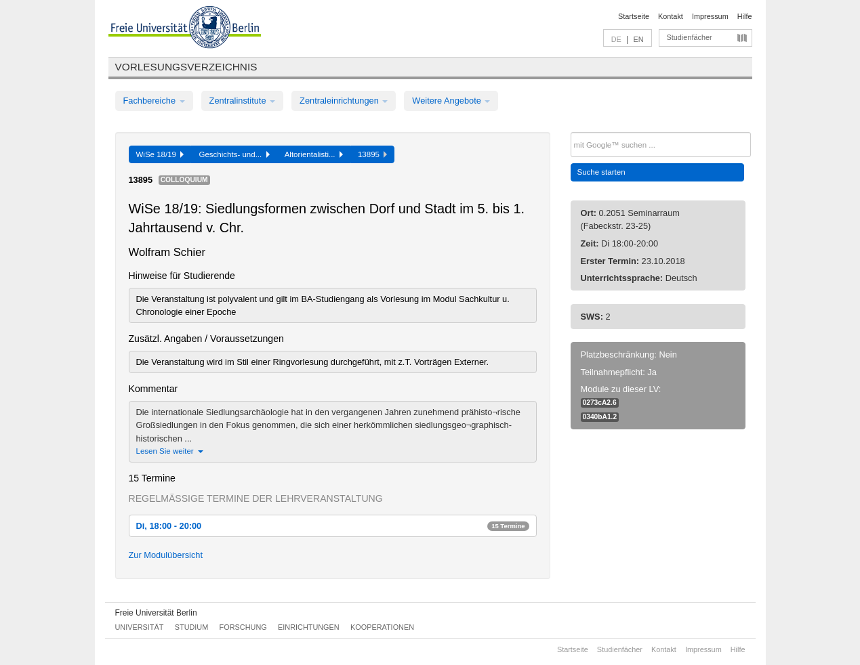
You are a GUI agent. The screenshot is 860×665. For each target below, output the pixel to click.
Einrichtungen (309, 627)
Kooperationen (382, 627)
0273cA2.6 (600, 402)
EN (638, 39)
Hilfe (744, 16)
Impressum (710, 16)
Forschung (243, 627)
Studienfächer (689, 37)
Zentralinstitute (242, 100)
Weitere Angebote (451, 100)
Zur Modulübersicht (166, 555)
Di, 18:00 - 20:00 (332, 526)
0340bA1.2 (600, 417)
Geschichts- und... (234, 154)
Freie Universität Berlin (156, 613)
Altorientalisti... (314, 154)
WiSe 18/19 (160, 154)
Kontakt (670, 16)
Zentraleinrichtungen (344, 100)
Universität (139, 627)
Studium (192, 627)
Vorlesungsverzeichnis (186, 66)
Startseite (633, 16)
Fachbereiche (154, 100)
